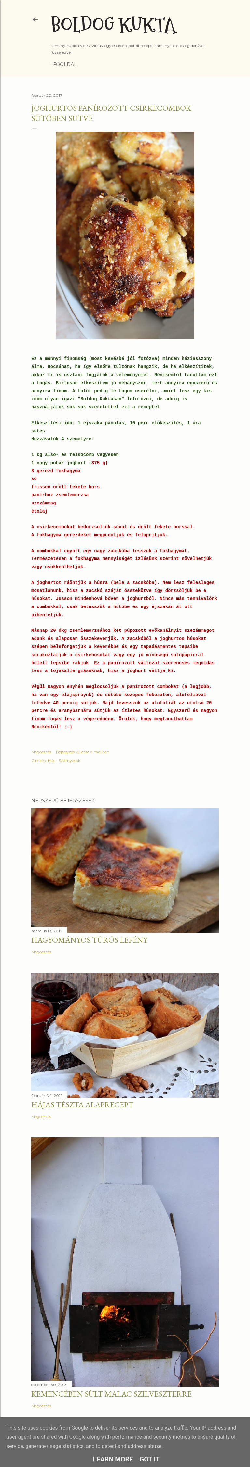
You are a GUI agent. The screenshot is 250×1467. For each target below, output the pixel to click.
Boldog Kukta (113, 25)
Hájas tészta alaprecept (82, 1105)
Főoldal (65, 64)
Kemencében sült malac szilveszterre (111, 1394)
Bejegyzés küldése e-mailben (82, 751)
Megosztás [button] (41, 751)
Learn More (113, 1459)
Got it (150, 1459)
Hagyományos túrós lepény (89, 940)
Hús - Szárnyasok (64, 760)
